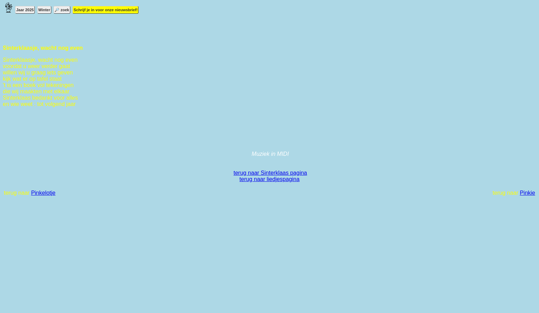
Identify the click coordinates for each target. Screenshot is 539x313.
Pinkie (527, 193)
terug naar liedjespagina (269, 179)
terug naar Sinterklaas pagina (270, 173)
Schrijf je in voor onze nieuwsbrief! (105, 10)
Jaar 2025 (25, 10)
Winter (44, 10)
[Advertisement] (214, 258)
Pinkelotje (43, 193)
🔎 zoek (61, 10)
